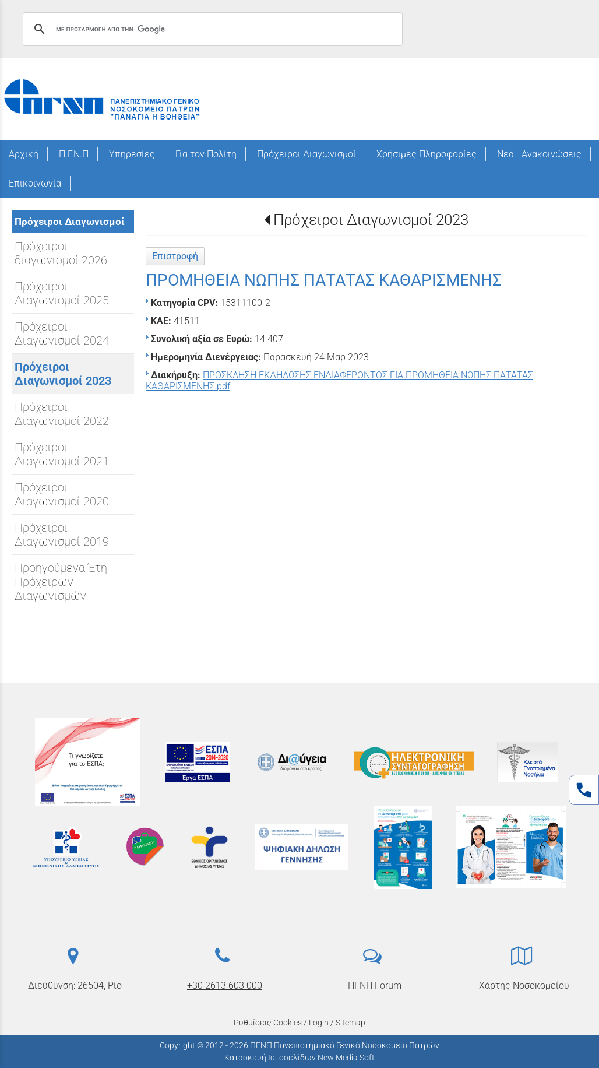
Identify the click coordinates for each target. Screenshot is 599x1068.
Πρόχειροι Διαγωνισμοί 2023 (370, 220)
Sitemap (350, 1022)
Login (319, 1022)
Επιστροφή (175, 256)
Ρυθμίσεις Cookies (268, 1022)
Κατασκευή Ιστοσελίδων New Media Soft (299, 1057)
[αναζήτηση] (211, 29)
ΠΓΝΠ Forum (374, 985)
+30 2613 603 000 (224, 985)
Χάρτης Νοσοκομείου (524, 985)
